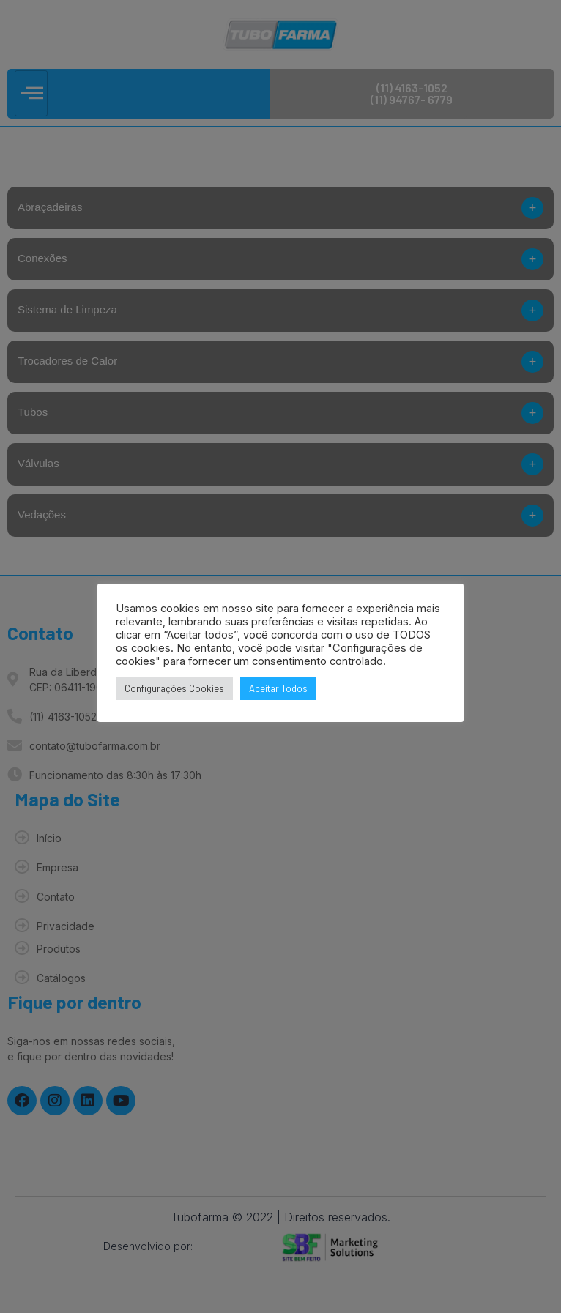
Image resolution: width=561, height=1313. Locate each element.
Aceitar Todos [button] (278, 688)
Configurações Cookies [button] (174, 688)
